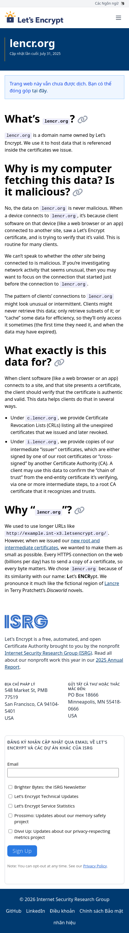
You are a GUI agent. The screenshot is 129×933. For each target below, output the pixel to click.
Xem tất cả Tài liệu (24, 58)
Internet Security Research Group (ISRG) (48, 653)
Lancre (111, 583)
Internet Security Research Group (72, 899)
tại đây (39, 90)
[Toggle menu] (118, 18)
